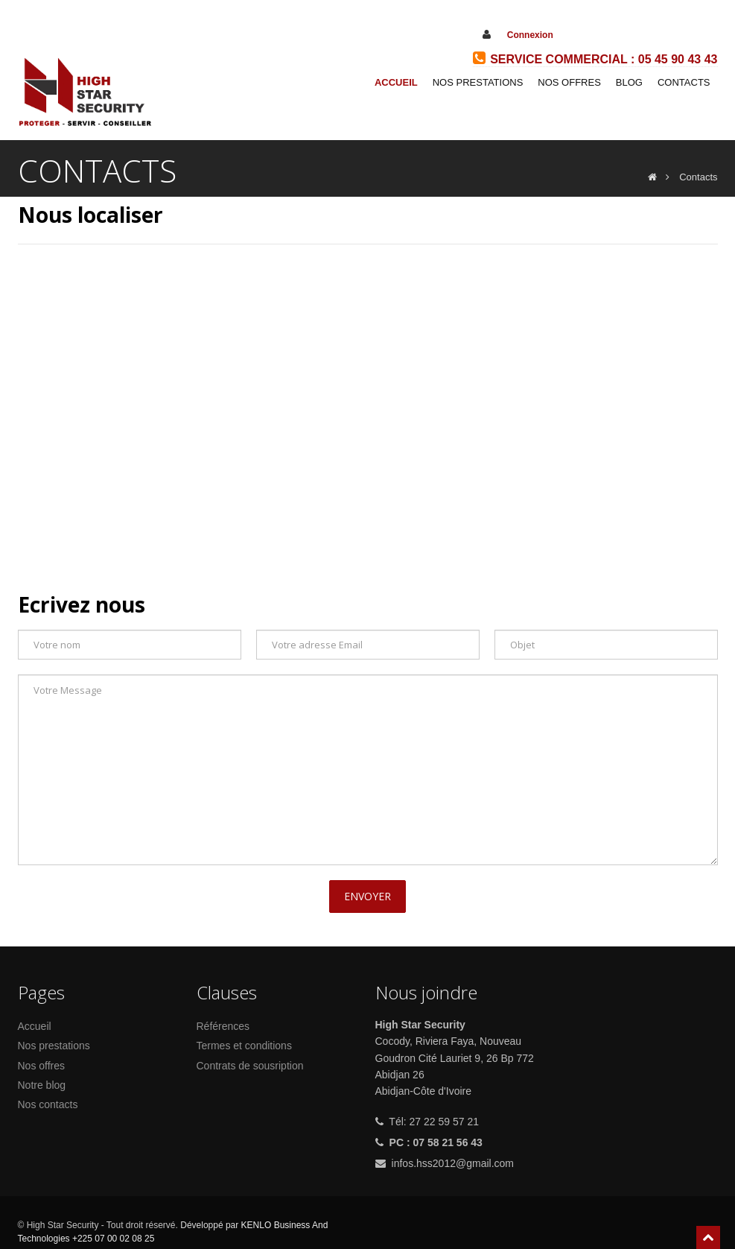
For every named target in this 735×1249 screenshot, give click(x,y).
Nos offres (42, 1066)
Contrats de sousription (250, 1066)
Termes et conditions (244, 1046)
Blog (629, 82)
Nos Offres (569, 82)
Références (223, 1026)
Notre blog (42, 1085)
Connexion (530, 35)
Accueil (396, 82)
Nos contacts (48, 1104)
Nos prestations (478, 82)
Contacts (684, 82)
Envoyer (367, 896)
